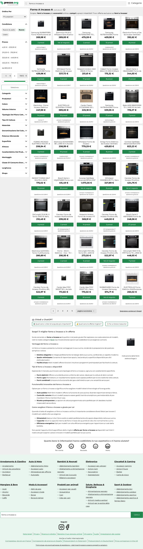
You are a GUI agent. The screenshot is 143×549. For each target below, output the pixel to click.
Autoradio (35, 475)
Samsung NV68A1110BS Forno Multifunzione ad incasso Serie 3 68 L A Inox (41, 34)
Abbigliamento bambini (69, 466)
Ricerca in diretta (48, 534)
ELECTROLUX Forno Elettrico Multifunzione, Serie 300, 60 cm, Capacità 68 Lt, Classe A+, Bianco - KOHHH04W (132, 288)
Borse (33, 495)
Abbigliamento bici (124, 489)
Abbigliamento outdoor (126, 492)
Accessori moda (37, 492)
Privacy (37, 534)
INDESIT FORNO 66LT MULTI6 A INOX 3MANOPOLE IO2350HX (41, 179)
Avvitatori (6, 472)
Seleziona (15, 87)
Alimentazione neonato (97, 491)
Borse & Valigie (37, 498)
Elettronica (91, 461)
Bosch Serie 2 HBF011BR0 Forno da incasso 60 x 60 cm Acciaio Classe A (132, 215)
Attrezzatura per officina (41, 472)
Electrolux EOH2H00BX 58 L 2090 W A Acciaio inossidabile (63, 143)
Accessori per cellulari (97, 466)
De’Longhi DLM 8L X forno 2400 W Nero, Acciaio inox (40, 215)
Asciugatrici (93, 472)
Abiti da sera (36, 489)
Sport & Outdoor (122, 484)
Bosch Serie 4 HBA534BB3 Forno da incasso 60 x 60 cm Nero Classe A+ (132, 70)
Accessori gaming (124, 466)
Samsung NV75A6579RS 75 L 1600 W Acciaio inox (86, 34)
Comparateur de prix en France (18, 541)
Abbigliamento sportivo (126, 495)
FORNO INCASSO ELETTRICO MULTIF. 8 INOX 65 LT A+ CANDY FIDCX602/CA (41, 143)
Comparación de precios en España (47, 541)
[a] (22, 75)
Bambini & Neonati (67, 461)
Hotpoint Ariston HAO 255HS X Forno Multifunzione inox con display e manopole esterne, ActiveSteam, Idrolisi (86, 70)
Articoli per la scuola (67, 475)
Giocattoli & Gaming (124, 461)
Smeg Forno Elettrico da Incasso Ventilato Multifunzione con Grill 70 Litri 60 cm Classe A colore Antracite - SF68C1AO (109, 143)
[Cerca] (26, 3)
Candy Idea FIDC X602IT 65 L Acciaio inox (64, 288)
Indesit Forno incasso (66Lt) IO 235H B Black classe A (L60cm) (109, 70)
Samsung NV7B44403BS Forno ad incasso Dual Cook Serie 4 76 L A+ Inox (109, 34)
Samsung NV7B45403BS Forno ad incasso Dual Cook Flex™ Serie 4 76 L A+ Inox (109, 106)
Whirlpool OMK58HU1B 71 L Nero (109, 179)
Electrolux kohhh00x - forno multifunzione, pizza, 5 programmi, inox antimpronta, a (41, 252)
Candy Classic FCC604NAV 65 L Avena (86, 106)
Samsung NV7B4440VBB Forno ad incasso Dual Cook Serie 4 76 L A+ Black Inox (41, 70)
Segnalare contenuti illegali (131, 311)
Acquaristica (64, 492)
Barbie (119, 472)
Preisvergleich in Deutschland (100, 541)
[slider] (3, 81)
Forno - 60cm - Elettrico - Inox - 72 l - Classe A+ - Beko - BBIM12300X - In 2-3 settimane (64, 252)
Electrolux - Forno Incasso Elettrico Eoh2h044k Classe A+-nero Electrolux (41, 106)
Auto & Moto (35, 461)
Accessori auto (37, 469)
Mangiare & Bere (9, 484)
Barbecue (6, 475)
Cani (61, 495)
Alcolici (5, 492)
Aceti (4, 489)
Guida (96, 534)
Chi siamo (88, 534)
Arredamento (8, 466)
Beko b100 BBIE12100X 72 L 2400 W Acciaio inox (132, 106)
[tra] (6, 75)
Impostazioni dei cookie (110, 534)
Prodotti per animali (67, 484)
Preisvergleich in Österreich (75, 541)
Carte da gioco (122, 475)
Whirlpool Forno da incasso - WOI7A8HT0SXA (86, 143)
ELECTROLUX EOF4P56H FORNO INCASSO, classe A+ (64, 106)
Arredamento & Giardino (13, 461)
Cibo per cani (64, 498)
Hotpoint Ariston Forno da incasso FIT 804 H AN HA (86, 215)
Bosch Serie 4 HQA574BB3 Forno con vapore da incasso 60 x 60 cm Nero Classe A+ (63, 179)
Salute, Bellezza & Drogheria (95, 485)
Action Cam (93, 469)
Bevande (6, 495)
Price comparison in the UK (126, 541)
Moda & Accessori (38, 484)
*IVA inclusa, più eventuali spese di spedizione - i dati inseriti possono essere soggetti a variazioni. (71, 545)
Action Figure (122, 469)
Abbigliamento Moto (39, 466)
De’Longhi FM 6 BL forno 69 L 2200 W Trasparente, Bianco (86, 252)
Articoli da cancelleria (11, 469)
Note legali (27, 534)
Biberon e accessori (67, 478)
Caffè (4, 498)
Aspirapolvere (93, 475)
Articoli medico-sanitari (98, 500)
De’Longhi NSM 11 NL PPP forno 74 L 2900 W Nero (132, 252)
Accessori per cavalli (67, 489)
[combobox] (77, 3)
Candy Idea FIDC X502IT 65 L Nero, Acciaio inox (86, 288)
